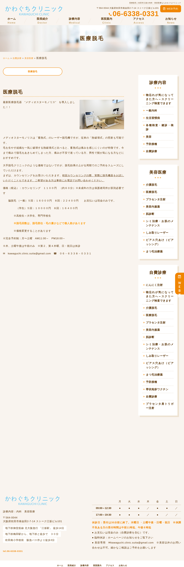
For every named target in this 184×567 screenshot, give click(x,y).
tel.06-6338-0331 (31, 539)
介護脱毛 (151, 179)
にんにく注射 (154, 277)
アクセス (138, 20)
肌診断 (150, 207)
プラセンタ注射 (155, 193)
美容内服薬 (154, 200)
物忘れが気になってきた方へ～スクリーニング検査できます (160, 99)
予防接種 (151, 138)
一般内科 (151, 110)
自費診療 (151, 145)
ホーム (11, 20)
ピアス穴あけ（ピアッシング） (160, 235)
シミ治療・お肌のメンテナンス (160, 216)
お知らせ (171, 20)
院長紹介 (42, 20)
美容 (148, 131)
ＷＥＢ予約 (179, 283)
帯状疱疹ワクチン (156, 379)
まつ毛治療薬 (154, 244)
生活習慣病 (152, 117)
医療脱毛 (32, 71)
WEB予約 (170, 8)
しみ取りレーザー (156, 225)
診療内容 (74, 20)
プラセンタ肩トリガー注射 (160, 395)
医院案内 (106, 20)
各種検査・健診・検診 (159, 124)
